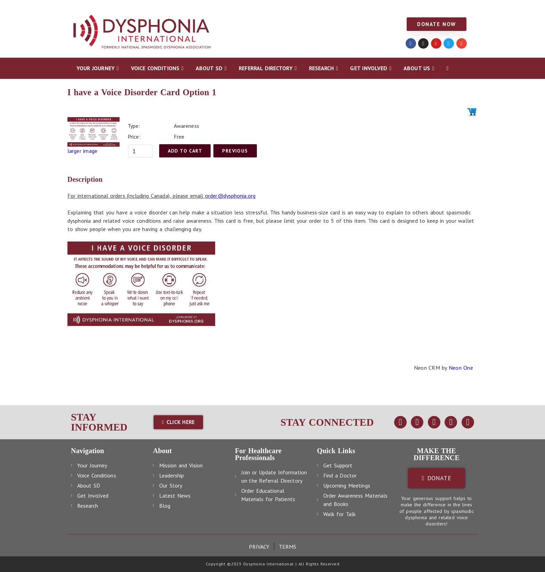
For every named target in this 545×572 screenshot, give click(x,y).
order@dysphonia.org (230, 195)
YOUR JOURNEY (84, 7)
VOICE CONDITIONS (137, 7)
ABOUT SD (184, 7)
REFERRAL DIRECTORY (233, 7)
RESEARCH (282, 7)
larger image (82, 150)
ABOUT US (364, 7)
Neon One (461, 367)
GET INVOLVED (322, 7)
